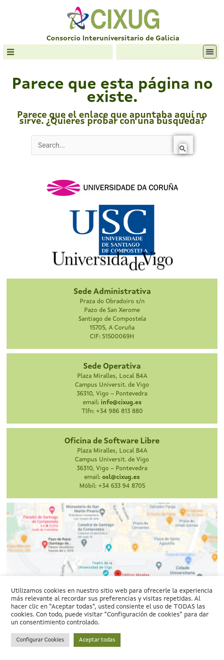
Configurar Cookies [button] (40, 640)
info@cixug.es (121, 402)
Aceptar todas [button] (97, 640)
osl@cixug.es (121, 477)
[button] (10, 51)
